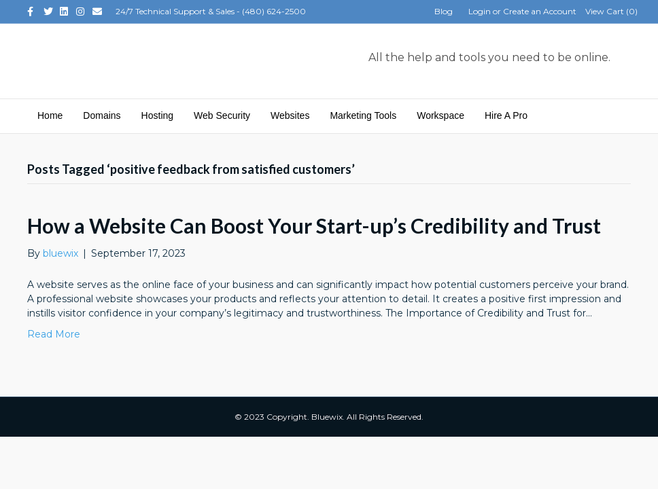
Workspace (440, 115)
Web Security (222, 115)
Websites (290, 115)
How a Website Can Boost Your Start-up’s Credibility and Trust (314, 225)
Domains (101, 115)
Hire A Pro (506, 115)
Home (50, 115)
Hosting (157, 115)
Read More (53, 334)
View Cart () (611, 11)
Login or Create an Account (522, 11)
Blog (443, 11)
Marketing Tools (363, 115)
